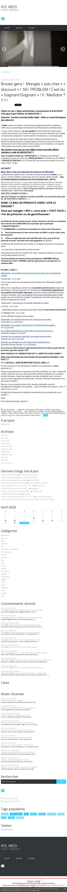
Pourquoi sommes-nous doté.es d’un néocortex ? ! (18, 752)
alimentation (33, 411)
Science (14, 411)
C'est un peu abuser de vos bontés (13, 483)
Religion (3, 411)
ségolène (4, 413)
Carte (5, 682)
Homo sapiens (6, 552)
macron (11, 817)
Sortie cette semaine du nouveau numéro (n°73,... (18, 499)
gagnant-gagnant (58, 411)
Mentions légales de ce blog (22, 885)
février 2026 (5, 441)
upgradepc (35, 488)
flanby (10, 413)
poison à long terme (8, 415)
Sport (3, 590)
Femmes (4, 544)
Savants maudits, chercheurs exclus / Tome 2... (17, 497)
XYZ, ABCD (9, 6)
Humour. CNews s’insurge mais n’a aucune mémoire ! (19, 767)
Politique (48, 410)
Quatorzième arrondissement (11, 494)
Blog (2, 541)
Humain (3, 555)
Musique (4, 568)
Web (19, 411)
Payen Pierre (5, 653)
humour (33, 814)
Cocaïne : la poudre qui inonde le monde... (15, 491)
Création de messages (8, 478)
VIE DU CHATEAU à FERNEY (37, 483)
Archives (19, 28)
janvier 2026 (5, 444)
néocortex (51, 814)
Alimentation (30, 410)
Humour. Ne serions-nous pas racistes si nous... (24, 625)
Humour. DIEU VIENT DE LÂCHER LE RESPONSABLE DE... (33, 660)
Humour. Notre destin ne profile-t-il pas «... (23, 647)
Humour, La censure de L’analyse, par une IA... (29, 667)
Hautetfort (37, 881)
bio (42, 413)
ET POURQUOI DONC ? (44, 497)
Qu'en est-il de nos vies (9, 475)
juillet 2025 (4, 460)
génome (42, 814)
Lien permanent (7, 410)
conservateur (48, 413)
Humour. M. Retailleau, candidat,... (12, 700)
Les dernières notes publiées (34, 883)
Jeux (2, 560)
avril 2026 (4, 435)
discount (48, 411)
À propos (32, 28)
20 (15, 521)
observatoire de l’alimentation (30, 415)
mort (4, 817)
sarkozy (60, 814)
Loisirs (3, 566)
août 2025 (4, 457)
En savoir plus (35, 890)
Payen (3, 610)
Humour (4, 557)
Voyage (3, 593)
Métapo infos (37, 491)
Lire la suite (5, 424)
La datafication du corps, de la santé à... (14, 488)
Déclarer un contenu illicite (9, 885)
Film (2, 547)
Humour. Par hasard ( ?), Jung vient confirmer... (17, 737)
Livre (2, 563)
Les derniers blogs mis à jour (19, 883)
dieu (26, 814)
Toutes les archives (7, 463)
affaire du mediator (26, 413)
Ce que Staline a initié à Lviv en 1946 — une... (16, 486)
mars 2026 (4, 438)
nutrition (41, 411)
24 (52, 521)
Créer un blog (30, 881)
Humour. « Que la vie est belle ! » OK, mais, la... (17, 745)
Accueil (6, 28)
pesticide (62, 413)
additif (56, 413)
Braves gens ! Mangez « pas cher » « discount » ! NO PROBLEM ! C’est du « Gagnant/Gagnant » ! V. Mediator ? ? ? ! (33, 92)
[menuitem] (7, 28)
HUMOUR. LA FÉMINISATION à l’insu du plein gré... (25, 610)
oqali (17, 415)
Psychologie (55, 410)
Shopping (4, 588)
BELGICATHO (40, 486)
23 (43, 521)
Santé (9, 411)
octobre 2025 (5, 452)
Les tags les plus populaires (48, 883)
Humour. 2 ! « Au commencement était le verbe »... (30, 653)
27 (15, 523)
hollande (16, 413)
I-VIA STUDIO (34, 480)
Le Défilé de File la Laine (28, 475)
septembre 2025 (6, 455)
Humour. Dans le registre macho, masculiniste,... (17, 723)
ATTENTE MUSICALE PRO (28, 478)
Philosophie (40, 410)
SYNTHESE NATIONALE (46, 499)
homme (20, 817)
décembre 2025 (6, 446)
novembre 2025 (6, 449)
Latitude (27, 494)
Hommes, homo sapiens (9, 549)
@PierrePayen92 (6, 829)
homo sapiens (16, 814)
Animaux (4, 538)
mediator (37, 413)
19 (5, 521)
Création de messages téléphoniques (14, 480)
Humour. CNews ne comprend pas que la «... (16, 715)
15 (33, 518)
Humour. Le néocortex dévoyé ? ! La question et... (30, 673)
